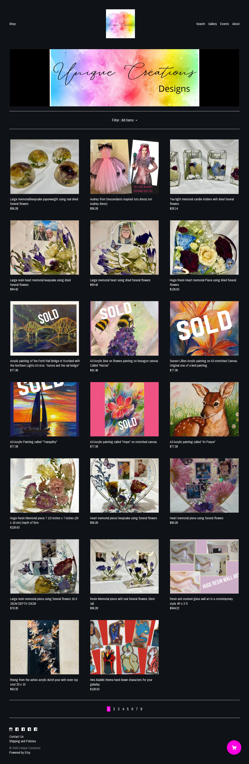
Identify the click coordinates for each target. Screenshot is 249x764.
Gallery (212, 23)
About (236, 23)
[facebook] (17, 729)
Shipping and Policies (22, 741)
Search (200, 23)
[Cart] (234, 747)
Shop (12, 23)
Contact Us (16, 736)
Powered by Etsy (19, 752)
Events (224, 23)
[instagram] (10, 729)
